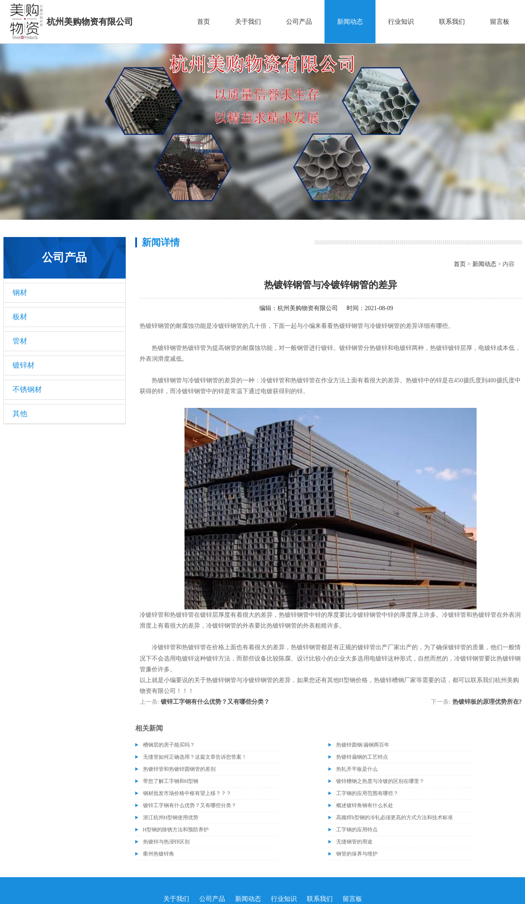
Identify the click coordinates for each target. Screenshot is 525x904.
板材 (20, 317)
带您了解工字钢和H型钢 (171, 781)
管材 (20, 341)
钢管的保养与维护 (357, 854)
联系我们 (452, 21)
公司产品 (299, 21)
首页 (203, 21)
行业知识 (401, 21)
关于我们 (248, 21)
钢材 (20, 293)
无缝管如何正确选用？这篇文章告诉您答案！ (195, 757)
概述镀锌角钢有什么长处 (364, 805)
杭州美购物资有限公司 (307, 308)
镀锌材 (24, 365)
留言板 (499, 21)
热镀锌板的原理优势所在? (487, 702)
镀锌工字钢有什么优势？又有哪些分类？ (215, 702)
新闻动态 (350, 21)
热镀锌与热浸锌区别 (166, 842)
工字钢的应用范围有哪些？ (367, 793)
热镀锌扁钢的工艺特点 (362, 757)
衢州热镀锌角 (158, 854)
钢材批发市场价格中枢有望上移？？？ (187, 793)
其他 (20, 414)
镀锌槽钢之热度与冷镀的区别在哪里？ (380, 781)
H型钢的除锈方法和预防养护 (176, 830)
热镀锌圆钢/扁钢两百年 (362, 745)
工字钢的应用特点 (357, 830)
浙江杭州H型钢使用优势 (171, 817)
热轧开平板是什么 (357, 769)
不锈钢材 (27, 389)
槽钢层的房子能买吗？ (169, 745)
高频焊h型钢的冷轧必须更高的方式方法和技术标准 (394, 817)
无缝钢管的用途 (354, 842)
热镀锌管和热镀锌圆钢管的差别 (179, 769)
